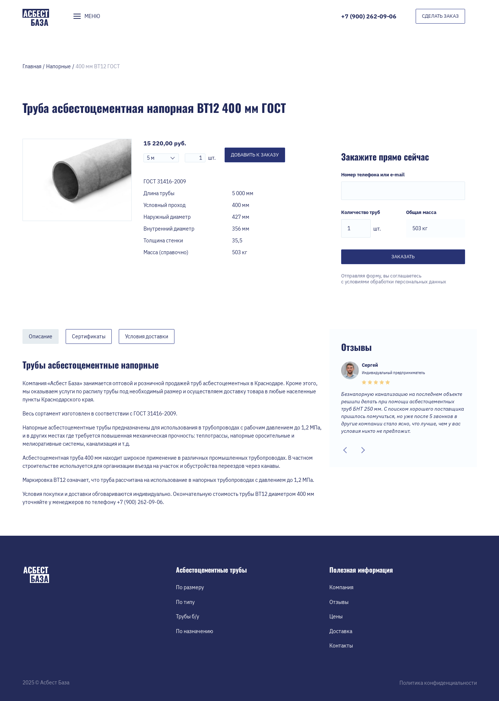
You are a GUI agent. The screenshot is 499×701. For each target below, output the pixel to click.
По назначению (194, 631)
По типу (185, 602)
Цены (336, 616)
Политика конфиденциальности (438, 683)
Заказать (403, 256)
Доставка (340, 631)
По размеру (190, 587)
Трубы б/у (187, 616)
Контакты (341, 645)
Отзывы (339, 602)
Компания (341, 587)
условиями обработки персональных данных (395, 282)
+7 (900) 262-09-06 (368, 16)
